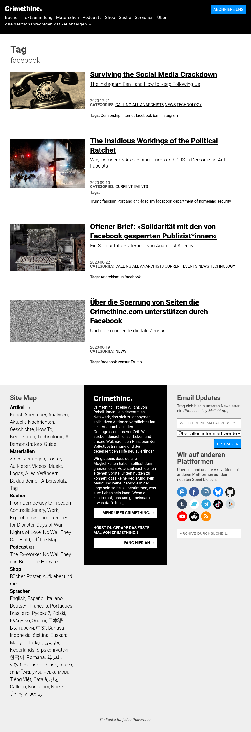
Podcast (19, 547)
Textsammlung (38, 17)
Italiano (55, 598)
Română (36, 657)
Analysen (58, 415)
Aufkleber (20, 466)
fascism (109, 201)
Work (52, 510)
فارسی (51, 642)
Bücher (12, 17)
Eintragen (227, 444)
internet (128, 115)
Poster (54, 459)
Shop (110, 17)
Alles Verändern (42, 473)
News (170, 104)
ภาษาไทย (20, 672)
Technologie (50, 437)
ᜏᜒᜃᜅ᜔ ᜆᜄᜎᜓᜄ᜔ (26, 694)
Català (40, 679)
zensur (124, 362)
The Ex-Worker (25, 554)
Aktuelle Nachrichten (32, 422)
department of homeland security (202, 201)
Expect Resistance (29, 518)
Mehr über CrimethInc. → (128, 512)
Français (39, 606)
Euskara (59, 635)
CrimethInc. (23, 8)
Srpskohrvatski (52, 650)
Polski (58, 613)
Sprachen (144, 17)
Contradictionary (27, 510)
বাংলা (15, 665)
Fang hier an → (139, 542)
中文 (41, 628)
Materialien (67, 17)
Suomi (39, 620)
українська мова (51, 672)
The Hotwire (45, 562)
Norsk (57, 687)
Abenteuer (35, 415)
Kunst (16, 415)
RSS (28, 408)
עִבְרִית (65, 665)
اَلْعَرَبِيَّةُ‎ (54, 657)
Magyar (18, 642)
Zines (16, 459)
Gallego (18, 687)
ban (156, 115)
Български (22, 628)
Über (162, 17)
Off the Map (45, 540)
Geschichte (22, 429)
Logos (16, 473)
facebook (144, 115)
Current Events (131, 186)
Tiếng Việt (20, 679)
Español (36, 598)
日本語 (55, 620)
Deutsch (18, 606)
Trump (95, 201)
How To (44, 429)
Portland (124, 201)
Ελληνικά (20, 620)
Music (55, 466)
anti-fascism (144, 201)
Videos (39, 466)
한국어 (17, 657)
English (17, 598)
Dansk (50, 665)
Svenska (32, 665)
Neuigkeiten (22, 437)
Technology (189, 104)
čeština (40, 635)
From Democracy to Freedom (41, 503)
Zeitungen (34, 459)
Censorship (110, 115)
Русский (41, 613)
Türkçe (35, 642)
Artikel (17, 407)
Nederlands (22, 650)
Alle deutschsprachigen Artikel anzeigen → (49, 24)
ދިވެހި (53, 679)
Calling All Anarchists (139, 104)
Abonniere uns (228, 9)
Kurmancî (38, 687)
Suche (125, 17)
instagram (169, 115)
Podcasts (92, 17)
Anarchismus (112, 277)
